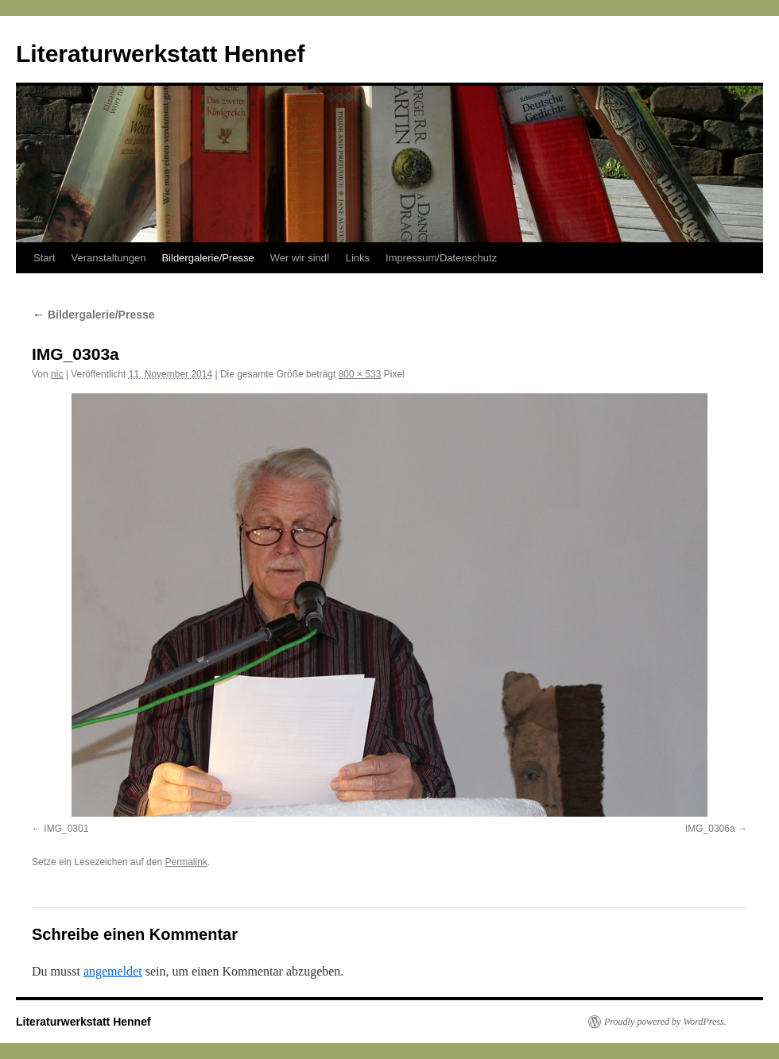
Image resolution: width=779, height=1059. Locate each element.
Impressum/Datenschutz (441, 258)
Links (358, 258)
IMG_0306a (710, 828)
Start (44, 258)
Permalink (186, 862)
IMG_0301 (66, 828)
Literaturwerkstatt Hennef (160, 54)
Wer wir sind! (300, 258)
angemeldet (112, 971)
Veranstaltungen (108, 258)
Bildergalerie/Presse (207, 258)
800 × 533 (360, 374)
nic (57, 374)
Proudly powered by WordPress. (665, 1021)
